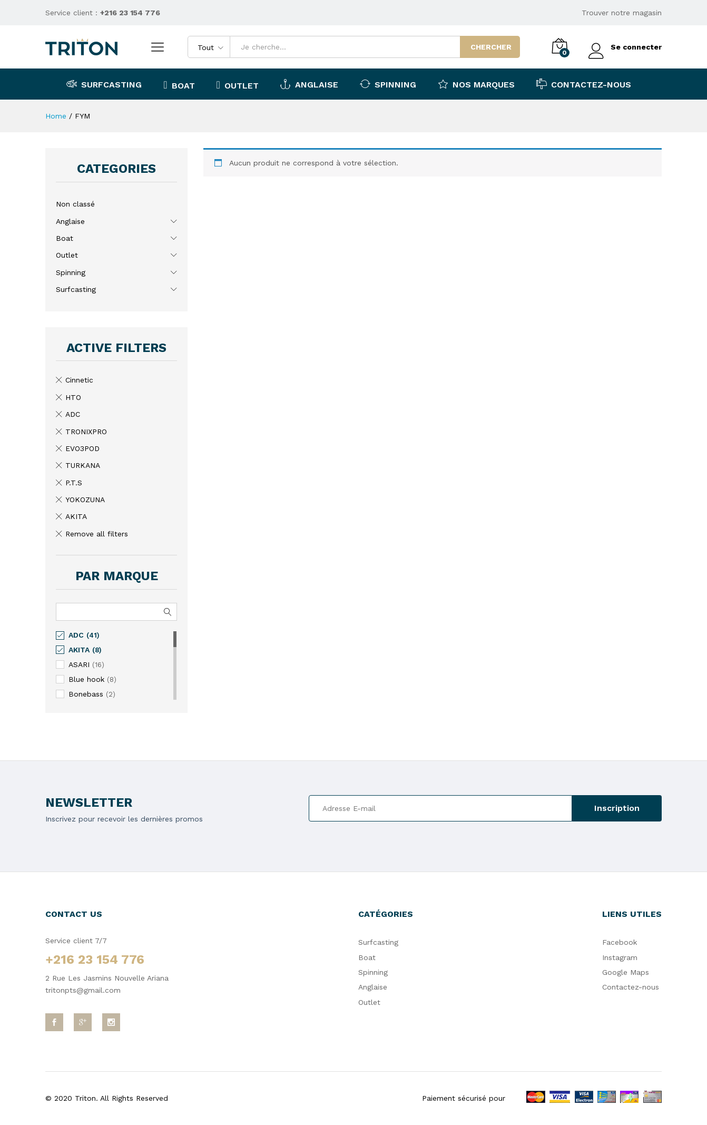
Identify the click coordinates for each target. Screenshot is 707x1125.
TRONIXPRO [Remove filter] (86, 431)
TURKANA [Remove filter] (82, 465)
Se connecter (625, 47)
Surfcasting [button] (104, 84)
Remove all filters (96, 534)
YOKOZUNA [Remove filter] (85, 499)
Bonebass (85, 694)
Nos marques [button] (476, 84)
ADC (76, 635)
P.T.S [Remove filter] (73, 482)
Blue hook (86, 679)
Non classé (75, 204)
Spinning (70, 272)
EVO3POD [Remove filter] (82, 448)
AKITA (79, 649)
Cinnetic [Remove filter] (79, 380)
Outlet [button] (238, 85)
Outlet (67, 255)
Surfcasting (76, 289)
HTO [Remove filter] (73, 397)
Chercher (491, 47)
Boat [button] (178, 85)
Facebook (619, 942)
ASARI (79, 664)
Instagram (619, 957)
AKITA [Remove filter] (76, 516)
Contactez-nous (583, 84)
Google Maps (625, 972)
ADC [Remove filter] (72, 414)
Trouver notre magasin (622, 12)
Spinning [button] (388, 84)
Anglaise (70, 221)
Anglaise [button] (309, 84)
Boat (64, 238)
